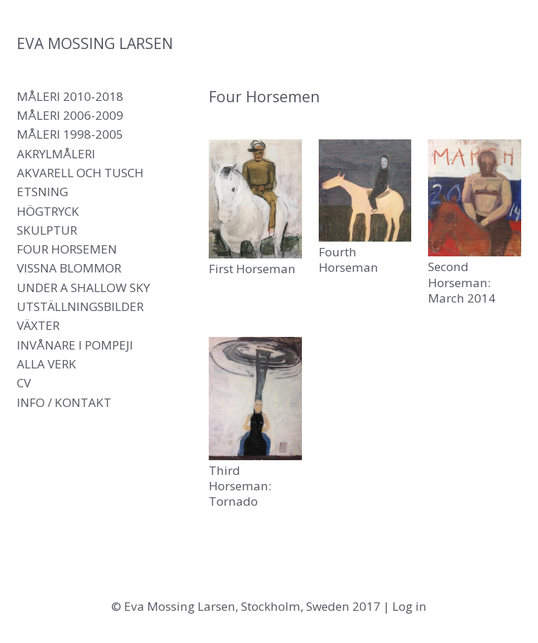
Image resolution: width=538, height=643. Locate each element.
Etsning (42, 192)
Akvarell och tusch (80, 173)
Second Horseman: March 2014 (461, 281)
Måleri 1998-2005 (70, 134)
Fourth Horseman (348, 259)
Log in (409, 606)
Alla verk (46, 364)
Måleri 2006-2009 (70, 115)
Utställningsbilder (80, 306)
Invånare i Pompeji (75, 345)
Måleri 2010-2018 (70, 96)
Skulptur (47, 230)
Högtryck (48, 211)
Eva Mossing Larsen (95, 43)
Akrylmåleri (56, 154)
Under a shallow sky (83, 287)
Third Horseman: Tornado (240, 485)
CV (24, 383)
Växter (38, 325)
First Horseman (252, 269)
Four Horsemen (67, 249)
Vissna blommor (69, 268)
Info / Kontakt (64, 402)
